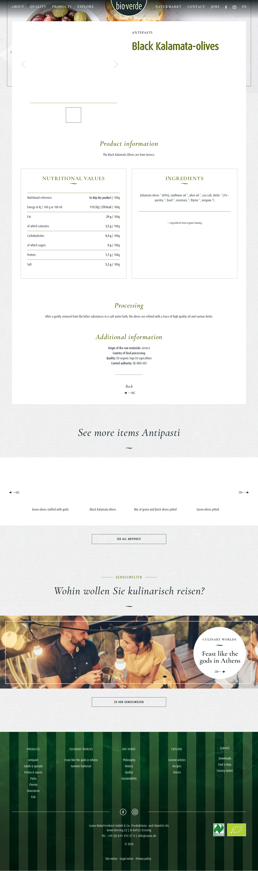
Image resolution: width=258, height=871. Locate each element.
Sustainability (129, 778)
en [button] (244, 7)
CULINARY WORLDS (81, 749)
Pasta (33, 778)
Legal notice (127, 859)
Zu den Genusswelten (129, 702)
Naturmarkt (168, 7)
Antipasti (142, 32)
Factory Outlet (225, 771)
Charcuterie (33, 791)
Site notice (111, 859)
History (129, 766)
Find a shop (224, 765)
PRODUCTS (33, 749)
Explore (85, 7)
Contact (196, 7)
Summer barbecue (81, 766)
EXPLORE (176, 749)
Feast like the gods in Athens (81, 760)
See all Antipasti (129, 539)
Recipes (177, 766)
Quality (38, 7)
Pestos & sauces (33, 772)
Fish (33, 797)
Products (62, 7)
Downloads (225, 759)
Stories (177, 772)
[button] (23, 64)
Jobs (215, 7)
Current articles (177, 760)
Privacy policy (143, 859)
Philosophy (129, 760)
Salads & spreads (33, 766)
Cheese (33, 785)
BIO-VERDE (129, 749)
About (17, 7)
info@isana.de (147, 836)
